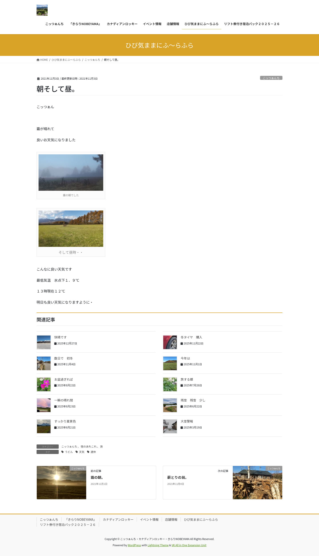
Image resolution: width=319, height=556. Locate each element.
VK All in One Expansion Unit (189, 545)
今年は (187, 358)
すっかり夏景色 (65, 421)
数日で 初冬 (63, 358)
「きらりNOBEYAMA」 (81, 519)
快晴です (60, 337)
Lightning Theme (158, 545)
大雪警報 (187, 421)
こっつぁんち (271, 78)
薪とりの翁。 (178, 477)
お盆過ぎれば (63, 379)
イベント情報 (149, 519)
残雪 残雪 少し (193, 400)
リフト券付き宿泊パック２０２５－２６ (68, 524)
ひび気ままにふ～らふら (201, 519)
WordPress (134, 545)
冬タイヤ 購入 (191, 337)
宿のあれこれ (89, 446)
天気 (81, 452)
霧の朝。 (98, 477)
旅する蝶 (187, 379)
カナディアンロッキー (118, 519)
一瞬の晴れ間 (63, 400)
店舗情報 (171, 519)
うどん (69, 452)
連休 (93, 452)
